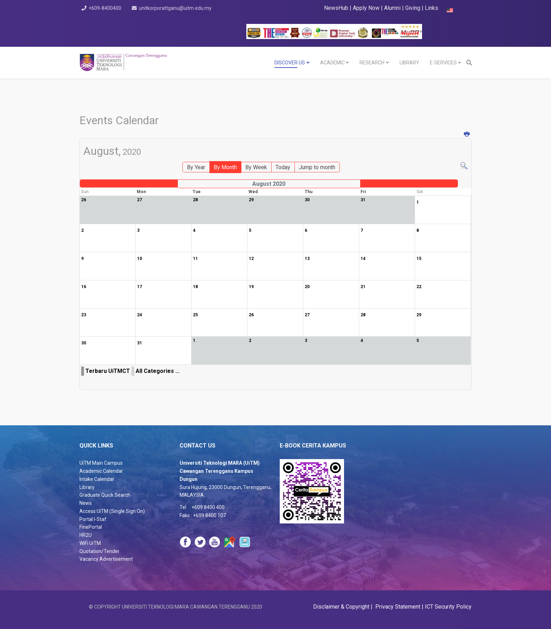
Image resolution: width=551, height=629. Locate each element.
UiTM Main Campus (101, 463)
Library (87, 487)
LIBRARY (409, 62)
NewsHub (336, 8)
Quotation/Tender (99, 551)
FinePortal (90, 527)
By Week (256, 167)
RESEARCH (371, 62)
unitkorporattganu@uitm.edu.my (177, 8)
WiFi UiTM (90, 543)
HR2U (85, 535)
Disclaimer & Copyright (342, 606)
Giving (412, 8)
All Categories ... (158, 371)
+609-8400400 (105, 8)
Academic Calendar (101, 471)
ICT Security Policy (448, 606)
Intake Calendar (96, 479)
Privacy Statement (397, 606)
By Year (196, 167)
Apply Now (366, 8)
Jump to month (317, 167)
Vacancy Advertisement (106, 559)
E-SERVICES (443, 62)
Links (431, 8)
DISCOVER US (289, 62)
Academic (332, 62)
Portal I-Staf (92, 519)
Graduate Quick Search (104, 495)
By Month (225, 167)
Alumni (393, 8)
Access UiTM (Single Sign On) (112, 511)
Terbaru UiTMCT (107, 371)
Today (283, 167)
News (85, 503)
